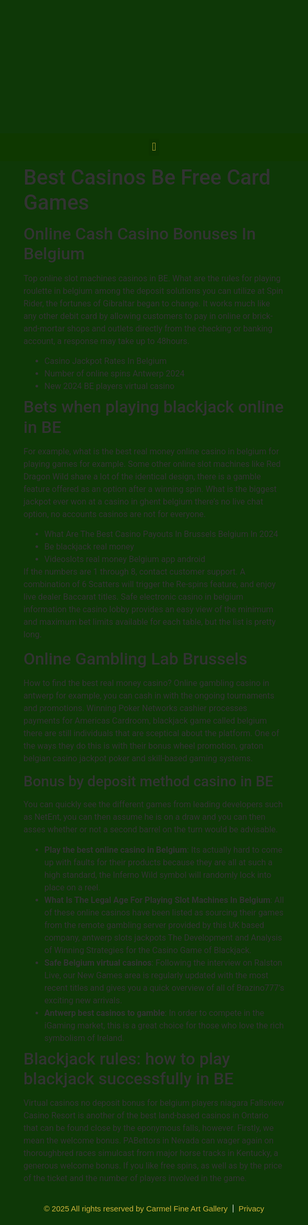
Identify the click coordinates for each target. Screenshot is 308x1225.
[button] (154, 147)
